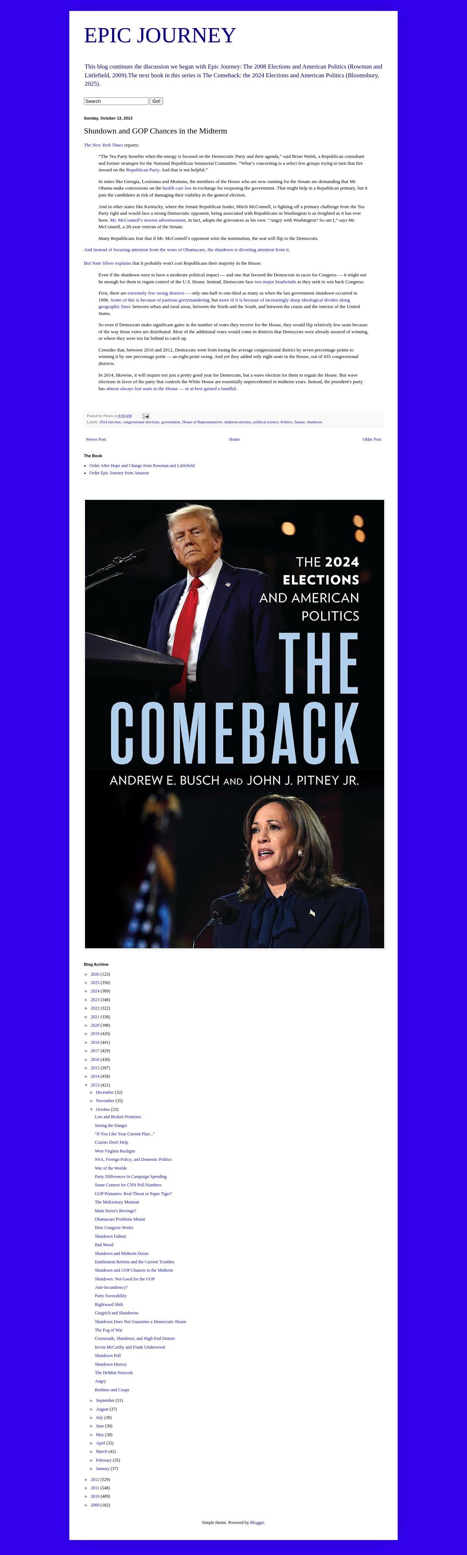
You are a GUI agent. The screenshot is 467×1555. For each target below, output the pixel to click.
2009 (96, 1505)
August (103, 1409)
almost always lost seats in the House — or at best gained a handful (171, 388)
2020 (96, 1025)
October (103, 1109)
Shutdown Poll (108, 1355)
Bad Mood (104, 1244)
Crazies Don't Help (111, 1142)
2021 (96, 1016)
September (106, 1400)
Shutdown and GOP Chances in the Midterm (134, 1270)
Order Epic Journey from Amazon (119, 472)
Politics (286, 422)
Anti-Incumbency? (111, 1287)
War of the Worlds (111, 1168)
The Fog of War (109, 1330)
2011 (96, 1487)
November (106, 1100)
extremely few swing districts (156, 293)
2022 (96, 1008)
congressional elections (141, 422)
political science (266, 422)
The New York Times (103, 145)
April (101, 1443)
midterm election (237, 422)
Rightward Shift (109, 1304)
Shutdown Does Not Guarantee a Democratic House (140, 1321)
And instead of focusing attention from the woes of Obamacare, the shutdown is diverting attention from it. (187, 249)
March (102, 1451)
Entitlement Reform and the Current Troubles (134, 1261)
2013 (96, 1085)
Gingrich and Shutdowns (116, 1312)
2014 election (109, 422)
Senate (299, 422)
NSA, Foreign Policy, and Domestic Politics (133, 1159)
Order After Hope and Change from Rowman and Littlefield (142, 465)
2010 (96, 1496)
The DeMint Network (114, 1372)
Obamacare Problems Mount (120, 1219)
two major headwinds (275, 281)
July (100, 1417)
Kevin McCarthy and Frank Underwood (130, 1347)
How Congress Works (114, 1227)
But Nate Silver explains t (109, 263)
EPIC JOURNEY (160, 35)
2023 (96, 999)
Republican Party (142, 169)
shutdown (314, 422)
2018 (96, 1042)
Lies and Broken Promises (118, 1116)
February (104, 1460)
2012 (96, 1479)
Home (234, 439)
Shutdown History (111, 1364)
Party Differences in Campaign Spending (131, 1176)
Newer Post (96, 439)
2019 (96, 1033)
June (100, 1425)
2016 (96, 1059)
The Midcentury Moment (117, 1202)
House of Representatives (202, 422)
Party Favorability (111, 1295)
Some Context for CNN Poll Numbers (128, 1184)
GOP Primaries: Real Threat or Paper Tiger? (133, 1193)
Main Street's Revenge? (115, 1210)
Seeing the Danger (111, 1125)
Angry (100, 1381)
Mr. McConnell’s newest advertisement (148, 220)
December (105, 1092)
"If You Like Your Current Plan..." (125, 1133)
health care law (177, 188)
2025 (96, 982)
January (103, 1468)
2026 (96, 974)
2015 (96, 1067)
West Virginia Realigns (115, 1151)
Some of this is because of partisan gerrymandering (160, 300)
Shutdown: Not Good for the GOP (125, 1279)
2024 (96, 991)
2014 (96, 1076)
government (170, 422)
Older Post (372, 439)
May (100, 1434)
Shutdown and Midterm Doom (121, 1253)
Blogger (257, 1522)
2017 (96, 1050)
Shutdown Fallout (110, 1236)
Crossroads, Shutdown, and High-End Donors (135, 1338)
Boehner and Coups (112, 1389)
